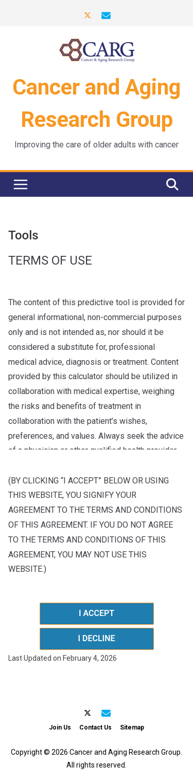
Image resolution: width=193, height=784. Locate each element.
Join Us (60, 727)
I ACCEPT (96, 613)
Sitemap (132, 727)
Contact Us (95, 727)
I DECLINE (96, 638)
